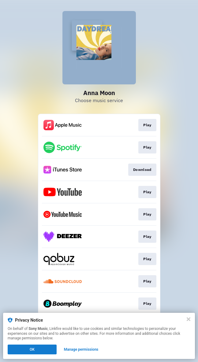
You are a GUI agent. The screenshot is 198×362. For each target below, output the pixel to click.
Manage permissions (81, 349)
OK (32, 349)
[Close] (188, 319)
